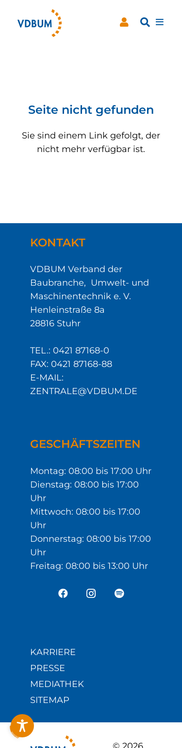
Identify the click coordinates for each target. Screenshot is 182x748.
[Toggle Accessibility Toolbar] (22, 725)
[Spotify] (119, 593)
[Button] (124, 22)
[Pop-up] (160, 22)
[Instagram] (91, 593)
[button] (145, 22)
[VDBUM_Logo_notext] (39, 22)
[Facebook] (63, 593)
